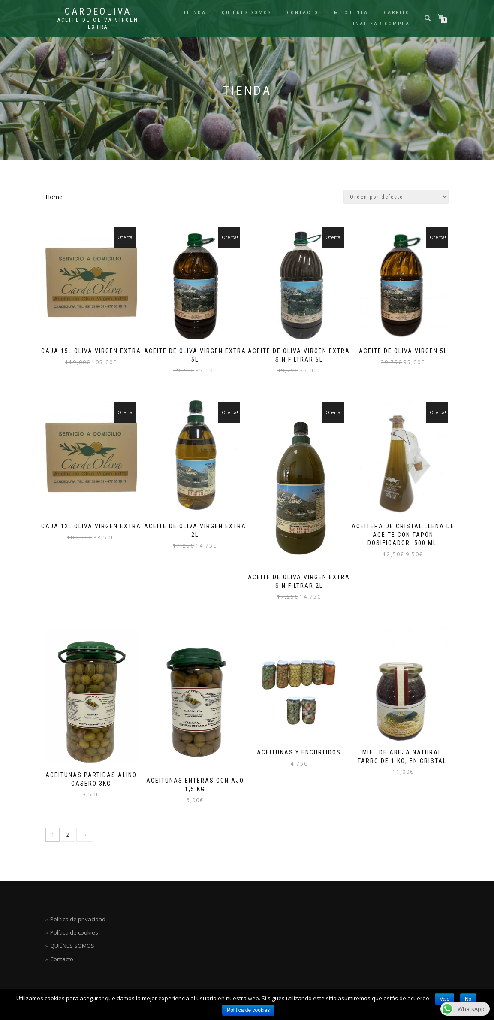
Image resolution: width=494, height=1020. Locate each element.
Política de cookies (248, 1010)
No (468, 999)
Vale (444, 999)
